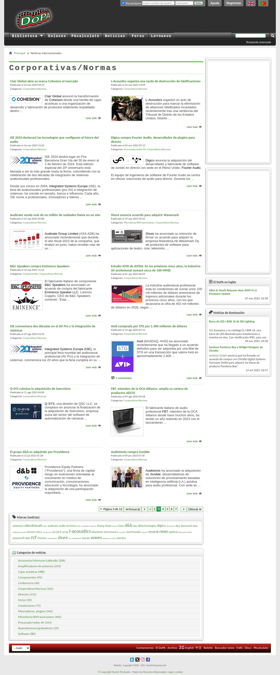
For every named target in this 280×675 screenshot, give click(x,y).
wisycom (106, 538)
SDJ (211, 330)
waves (96, 537)
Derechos (148, 672)
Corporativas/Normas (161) (35, 588)
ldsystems (97, 532)
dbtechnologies (147, 526)
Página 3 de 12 (112, 509)
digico (161, 525)
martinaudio (133, 532)
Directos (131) (27, 594)
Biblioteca (27, 36)
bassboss (85, 526)
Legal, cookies (175, 672)
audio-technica (68, 526)
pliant (189, 532)
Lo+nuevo (161, 36)
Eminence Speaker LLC (61, 292)
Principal (19, 53)
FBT (165, 411)
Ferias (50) (25, 600)
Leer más (93, 118)
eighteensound (19, 532)
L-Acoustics (154, 100)
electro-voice (34, 532)
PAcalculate (85, 36)
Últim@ (195, 509)
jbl (57, 532)
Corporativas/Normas (34, 88)
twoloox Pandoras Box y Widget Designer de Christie (236, 348)
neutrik (153, 531)
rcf (34, 537)
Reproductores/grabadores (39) (38, 628)
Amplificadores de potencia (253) (39, 566)
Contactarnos (145, 648)
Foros (138, 36)
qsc (27, 538)
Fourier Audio (191, 168)
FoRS (239, 648)
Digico (150, 160)
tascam (86, 538)
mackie (122, 532)
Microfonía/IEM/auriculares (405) (40, 617)
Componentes (30, 273)
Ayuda (214, 3)
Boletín (208, 648)
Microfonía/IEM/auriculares (139, 222)
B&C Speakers (55, 285)
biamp (101, 526)
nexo (163, 531)
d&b (128, 525)
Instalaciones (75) (29, 605)
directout (170, 526)
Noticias (115, 36)
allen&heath (33, 525)
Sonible (155, 474)
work (113, 538)
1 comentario (124, 378)
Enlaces (57, 36)
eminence (47, 532)
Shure (150, 233)
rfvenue (42, 538)
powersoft (19, 538)
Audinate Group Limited (61, 233)
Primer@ (132, 509)
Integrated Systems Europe (68, 186)
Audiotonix (153, 470)
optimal (173, 532)
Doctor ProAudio (121, 672)
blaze (108, 526)
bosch (115, 526)
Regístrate (234, 3)
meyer (144, 532)
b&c (79, 526)
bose (121, 526)
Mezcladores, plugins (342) (35, 611)
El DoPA (160, 648)
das (135, 526)
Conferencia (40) (29, 583)
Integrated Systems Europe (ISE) (68, 349)
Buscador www (224, 648)
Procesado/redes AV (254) (35, 622)
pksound (182, 532)
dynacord (186, 526)
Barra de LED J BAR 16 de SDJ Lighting (231, 321)
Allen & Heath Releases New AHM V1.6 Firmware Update (233, 292)
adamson (18, 526)
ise (54, 532)
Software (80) (27, 634)
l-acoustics (80, 531)
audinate (53, 526)
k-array (64, 532)
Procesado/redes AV (135, 149)
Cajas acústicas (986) (31, 572)
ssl (69, 538)
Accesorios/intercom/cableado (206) (41, 560)
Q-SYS (49, 403)
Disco (248, 648)
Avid (140, 341)
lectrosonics (111, 532)
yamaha (121, 538)
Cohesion (56, 100)
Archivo (172, 648)
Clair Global (53, 96)
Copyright (106, 672)
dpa (177, 526)
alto (45, 526)
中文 (198, 648)
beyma (93, 526)
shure (63, 537)
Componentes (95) (30, 577)
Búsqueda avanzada (258, 42)
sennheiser (52, 538)
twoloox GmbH (218, 355)
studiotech (76, 538)
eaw (195, 526)
